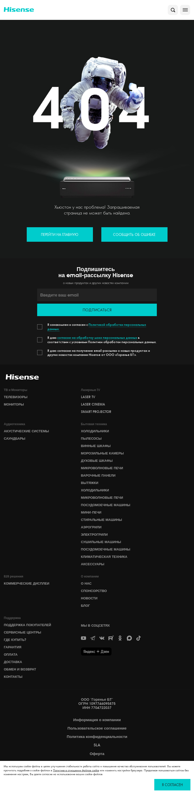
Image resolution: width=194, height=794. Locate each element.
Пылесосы (91, 438)
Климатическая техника (104, 557)
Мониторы (14, 404)
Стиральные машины (101, 520)
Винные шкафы (96, 446)
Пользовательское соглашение (97, 728)
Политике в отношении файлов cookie (76, 770)
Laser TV (88, 397)
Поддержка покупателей (27, 625)
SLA (97, 745)
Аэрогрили (91, 527)
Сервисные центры (22, 632)
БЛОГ (85, 605)
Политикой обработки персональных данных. (96, 326)
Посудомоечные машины (105, 505)
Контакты (13, 677)
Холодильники (95, 431)
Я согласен (172, 784)
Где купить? (15, 640)
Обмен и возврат (20, 669)
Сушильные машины (101, 542)
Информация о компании (97, 720)
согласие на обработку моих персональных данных (97, 337)
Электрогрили (94, 534)
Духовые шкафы (97, 461)
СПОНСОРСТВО (94, 591)
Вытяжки (89, 483)
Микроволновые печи (102, 468)
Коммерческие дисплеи (26, 583)
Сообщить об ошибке (134, 234)
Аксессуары (92, 564)
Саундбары (14, 438)
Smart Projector (96, 412)
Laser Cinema (93, 404)
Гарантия (12, 647)
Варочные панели (98, 475)
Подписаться (97, 310)
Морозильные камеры (102, 453)
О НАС (86, 583)
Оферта (97, 753)
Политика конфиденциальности (97, 736)
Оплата (11, 654)
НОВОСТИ (89, 598)
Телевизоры (15, 397)
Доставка (13, 662)
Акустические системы (26, 431)
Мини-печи (91, 512)
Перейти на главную (59, 234)
